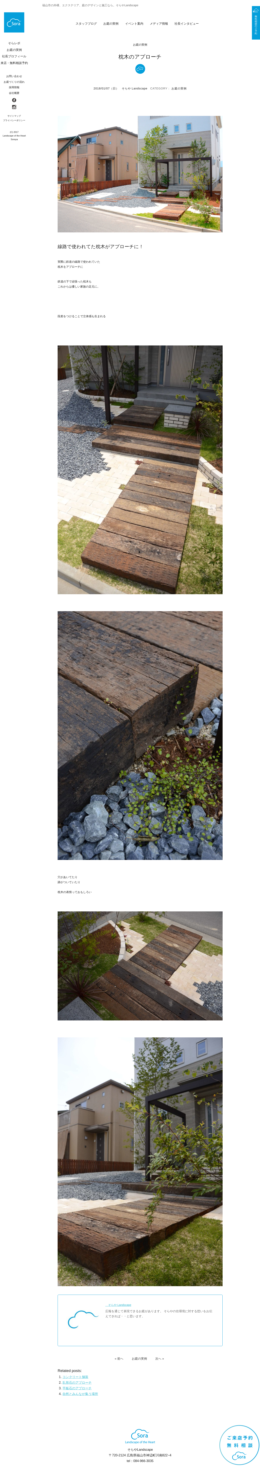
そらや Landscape (134, 88)
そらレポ (14, 43)
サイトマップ (14, 116)
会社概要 (14, 92)
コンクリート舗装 (75, 1377)
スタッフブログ (86, 23)
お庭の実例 (110, 23)
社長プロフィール (14, 56)
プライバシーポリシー (14, 120)
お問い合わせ (14, 76)
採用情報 (14, 87)
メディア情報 (159, 23)
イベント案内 (134, 23)
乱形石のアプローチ (77, 1382)
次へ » (159, 1358)
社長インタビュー (186, 23)
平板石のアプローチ (77, 1388)
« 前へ (119, 1358)
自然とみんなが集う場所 (80, 1394)
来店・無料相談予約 (14, 63)
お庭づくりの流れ (14, 81)
